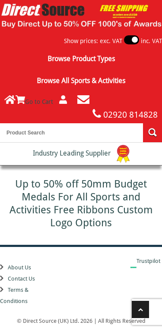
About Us (19, 267)
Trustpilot (148, 261)
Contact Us (21, 278)
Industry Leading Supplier (81, 154)
